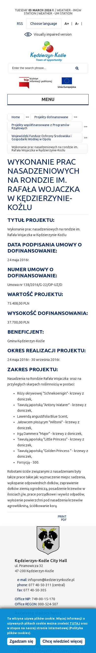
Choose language (43, 24)
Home (16, 117)
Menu (48, 99)
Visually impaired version (53, 34)
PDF (63, 519)
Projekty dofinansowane (51, 117)
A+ (66, 23)
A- (77, 23)
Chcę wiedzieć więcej (62, 641)
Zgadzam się (21, 641)
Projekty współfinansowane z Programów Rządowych (40, 126)
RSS (20, 24)
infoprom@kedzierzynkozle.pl (51, 580)
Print (62, 516)
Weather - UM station (55, 13)
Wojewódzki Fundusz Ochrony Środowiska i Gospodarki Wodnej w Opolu (41, 137)
